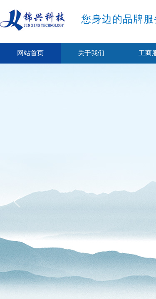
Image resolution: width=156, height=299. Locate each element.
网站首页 (30, 52)
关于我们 (91, 52)
